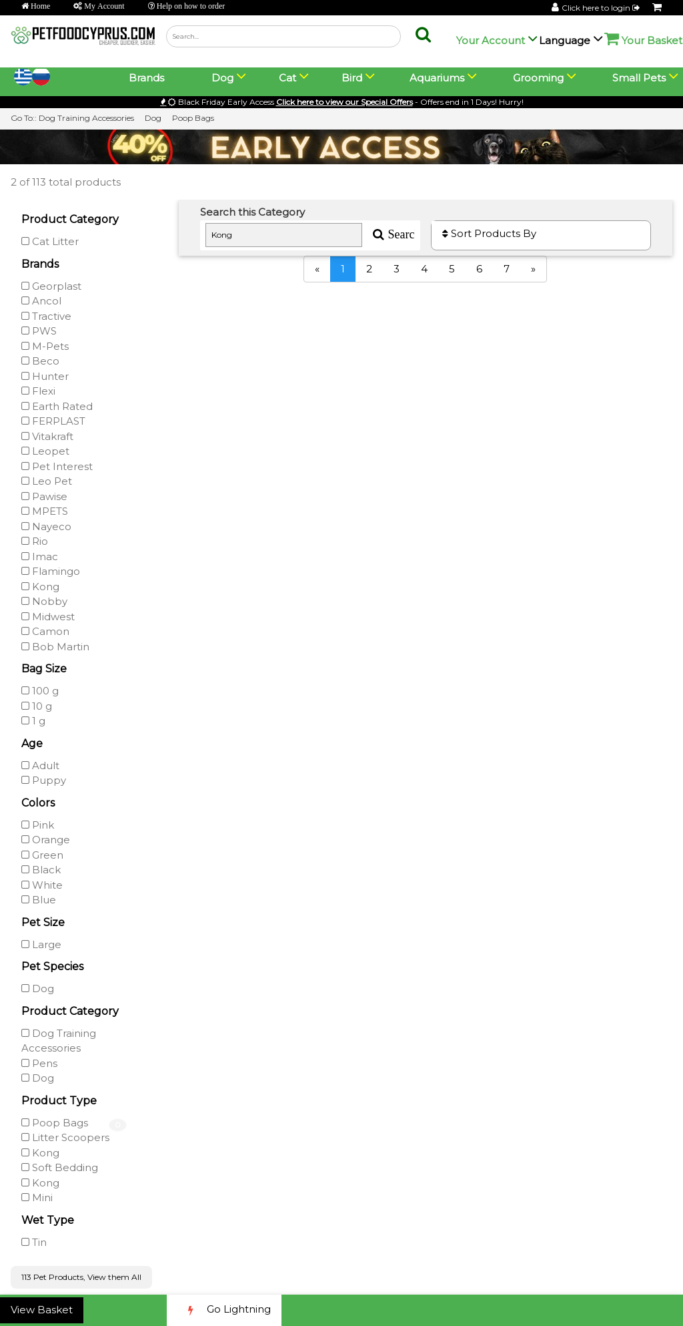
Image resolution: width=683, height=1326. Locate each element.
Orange (45, 839)
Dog (153, 118)
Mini (37, 1197)
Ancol (41, 300)
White (42, 885)
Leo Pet (46, 481)
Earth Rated (57, 406)
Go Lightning (224, 1310)
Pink (37, 825)
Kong (40, 586)
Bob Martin (55, 646)
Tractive (46, 316)
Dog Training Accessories (86, 118)
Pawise (44, 496)
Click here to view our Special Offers (344, 102)
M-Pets (45, 346)
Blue (38, 899)
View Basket (42, 1309)
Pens (39, 1063)
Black (41, 869)
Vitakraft (47, 436)
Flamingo (50, 571)
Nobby (44, 601)
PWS (39, 330)
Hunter (45, 376)
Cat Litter (50, 241)
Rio (34, 541)
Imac (39, 556)
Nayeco (46, 526)
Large (41, 944)
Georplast (51, 286)
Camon (45, 631)
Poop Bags (193, 118)
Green (42, 855)
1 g (33, 720)
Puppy (43, 780)
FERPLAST (53, 421)
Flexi (38, 391)
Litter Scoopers (65, 1137)
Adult (40, 765)
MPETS (44, 511)
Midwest (48, 616)
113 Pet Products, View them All (81, 1277)
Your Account (490, 40)
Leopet (45, 451)
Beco (40, 361)
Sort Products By (489, 233)
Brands (146, 77)
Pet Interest (57, 466)
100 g (40, 690)
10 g (36, 706)
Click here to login (602, 8)
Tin (34, 1242)
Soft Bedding (59, 1167)
